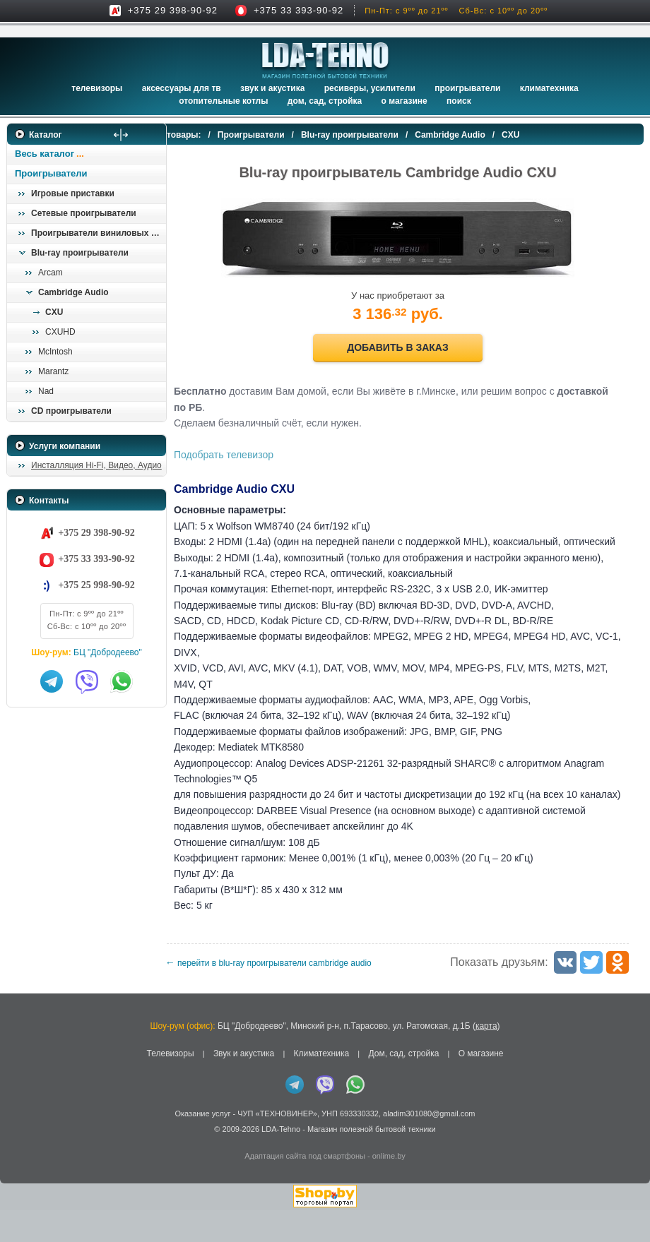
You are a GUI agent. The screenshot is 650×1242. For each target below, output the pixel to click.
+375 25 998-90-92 (96, 585)
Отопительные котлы (223, 101)
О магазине (481, 1085)
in (19, 1171)
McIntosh (55, 352)
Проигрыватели (467, 88)
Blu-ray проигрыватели (80, 253)
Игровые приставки (72, 193)
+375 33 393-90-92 (298, 10)
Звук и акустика (272, 88)
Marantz (53, 371)
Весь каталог (44, 153)
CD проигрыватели (71, 411)
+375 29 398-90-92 (173, 10)
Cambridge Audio (73, 292)
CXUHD (60, 332)
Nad (46, 391)
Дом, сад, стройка (325, 101)
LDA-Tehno (280, 1161)
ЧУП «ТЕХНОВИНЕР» (277, 1144)
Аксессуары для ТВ (181, 88)
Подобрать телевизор (252, 454)
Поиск (459, 101)
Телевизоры (96, 88)
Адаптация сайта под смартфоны (304, 1187)
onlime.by (389, 1187)
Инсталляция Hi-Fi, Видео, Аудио (96, 465)
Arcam (50, 272)
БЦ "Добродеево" (107, 652)
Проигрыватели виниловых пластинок (98, 233)
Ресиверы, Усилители (369, 88)
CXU (54, 312)
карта (486, 1058)
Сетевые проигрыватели (83, 213)
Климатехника (549, 88)
